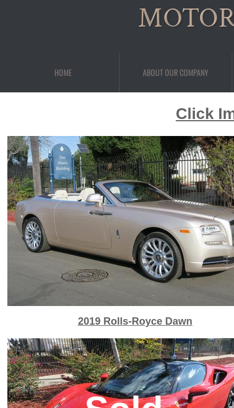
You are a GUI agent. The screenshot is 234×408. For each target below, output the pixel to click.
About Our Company (176, 72)
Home (63, 72)
